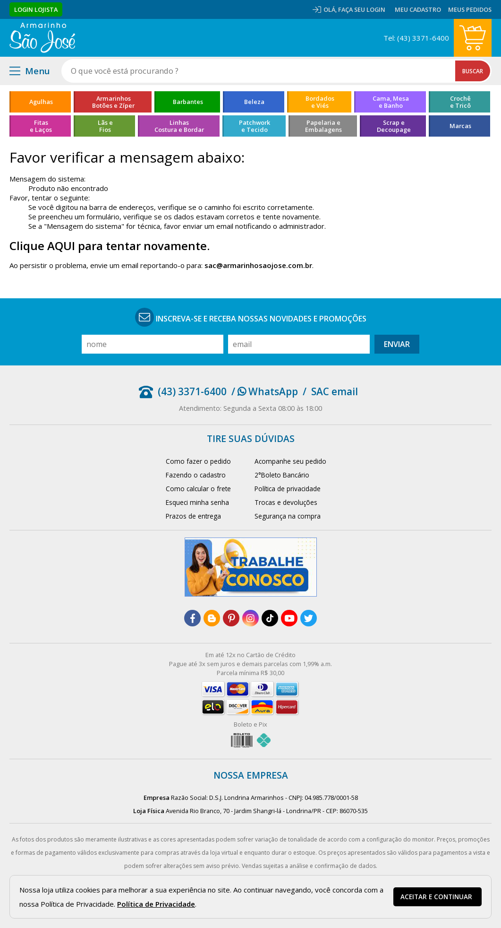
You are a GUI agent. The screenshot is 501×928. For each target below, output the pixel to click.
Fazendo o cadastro (196, 474)
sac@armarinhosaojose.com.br (258, 265)
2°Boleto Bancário (282, 474)
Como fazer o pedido (198, 461)
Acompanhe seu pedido (290, 461)
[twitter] (308, 618)
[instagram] (250, 618)
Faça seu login (361, 9)
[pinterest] (231, 618)
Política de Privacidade (156, 904)
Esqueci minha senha (197, 502)
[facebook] (192, 618)
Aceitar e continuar (436, 897)
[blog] (212, 618)
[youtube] (289, 618)
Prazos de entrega (193, 516)
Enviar (397, 344)
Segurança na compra (288, 516)
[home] (42, 38)
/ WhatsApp (264, 391)
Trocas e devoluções (286, 502)
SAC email (334, 391)
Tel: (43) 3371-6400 (416, 38)
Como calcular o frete (198, 488)
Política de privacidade (288, 488)
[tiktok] (270, 618)
